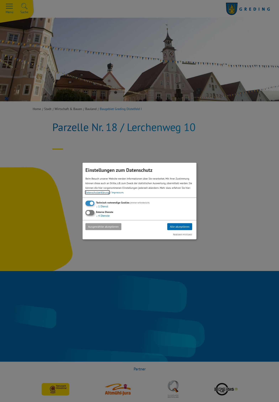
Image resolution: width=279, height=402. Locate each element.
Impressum (117, 192)
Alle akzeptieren (179, 226)
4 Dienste (103, 215)
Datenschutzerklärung (97, 192)
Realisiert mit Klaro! (182, 234)
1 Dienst (102, 206)
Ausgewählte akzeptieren (103, 226)
